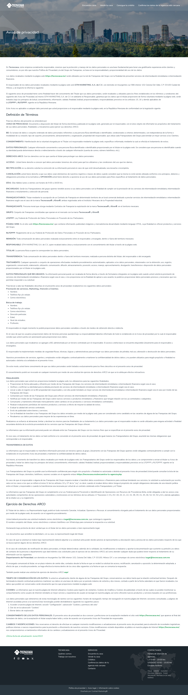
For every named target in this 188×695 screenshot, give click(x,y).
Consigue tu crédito (125, 5)
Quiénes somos (65, 653)
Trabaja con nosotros (67, 656)
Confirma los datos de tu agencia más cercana (159, 5)
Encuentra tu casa (95, 653)
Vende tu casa (106, 5)
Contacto (92, 668)
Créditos (91, 659)
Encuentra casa (89, 5)
